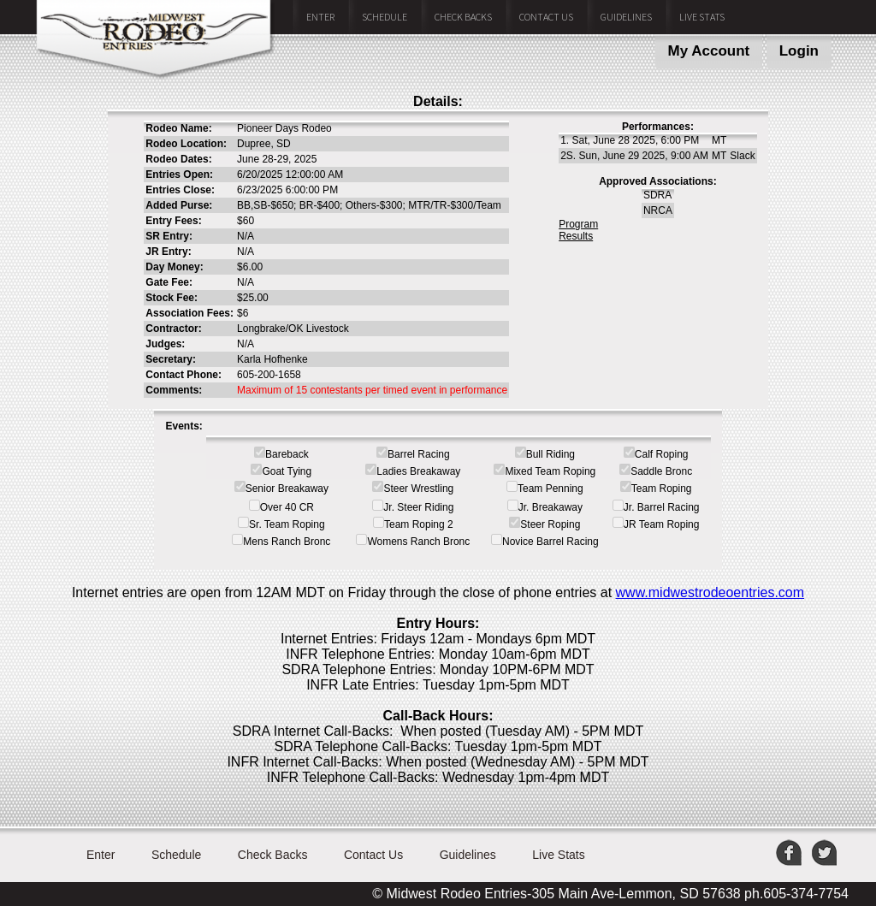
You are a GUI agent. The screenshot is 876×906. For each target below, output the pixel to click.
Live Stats (702, 16)
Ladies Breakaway (418, 471)
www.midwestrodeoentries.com (710, 592)
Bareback (287, 454)
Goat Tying (286, 471)
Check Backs (463, 16)
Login (799, 51)
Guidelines (626, 16)
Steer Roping (550, 524)
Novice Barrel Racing (550, 542)
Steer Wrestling (418, 488)
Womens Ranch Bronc (418, 542)
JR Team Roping (662, 524)
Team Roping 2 (418, 524)
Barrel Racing (419, 454)
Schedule (384, 16)
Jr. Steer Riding (418, 507)
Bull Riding (550, 454)
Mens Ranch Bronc (286, 542)
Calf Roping (662, 454)
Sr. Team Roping (287, 524)
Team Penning (550, 488)
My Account (709, 51)
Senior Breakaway (287, 488)
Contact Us (546, 16)
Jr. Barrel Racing (662, 507)
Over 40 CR (287, 507)
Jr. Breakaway (550, 507)
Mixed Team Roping (550, 471)
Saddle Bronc (661, 471)
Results (576, 236)
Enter (320, 16)
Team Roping (661, 488)
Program (578, 224)
